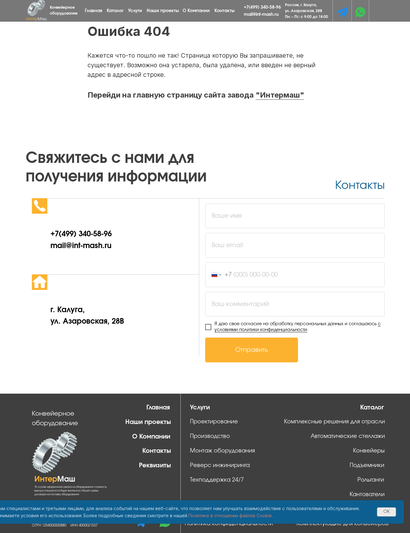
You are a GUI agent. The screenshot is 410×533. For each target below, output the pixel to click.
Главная (93, 11)
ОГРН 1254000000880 (49, 525)
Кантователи (367, 494)
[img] (342, 12)
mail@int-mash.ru (261, 14)
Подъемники (367, 465)
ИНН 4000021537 (84, 525)
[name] (295, 215)
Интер (36, 19)
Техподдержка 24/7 (217, 480)
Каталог (115, 11)
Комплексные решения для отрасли (334, 422)
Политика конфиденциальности (229, 523)
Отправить (251, 350)
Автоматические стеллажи (348, 436)
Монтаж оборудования (222, 451)
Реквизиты (155, 465)
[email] (295, 245)
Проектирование (214, 422)
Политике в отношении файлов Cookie (230, 515)
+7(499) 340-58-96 (262, 7)
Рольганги (370, 480)
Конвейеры (369, 451)
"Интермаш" (280, 94)
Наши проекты (163, 11)
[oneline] (295, 304)
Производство (210, 436)
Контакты (224, 11)
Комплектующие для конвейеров (342, 523)
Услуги (135, 11)
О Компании (196, 11)
